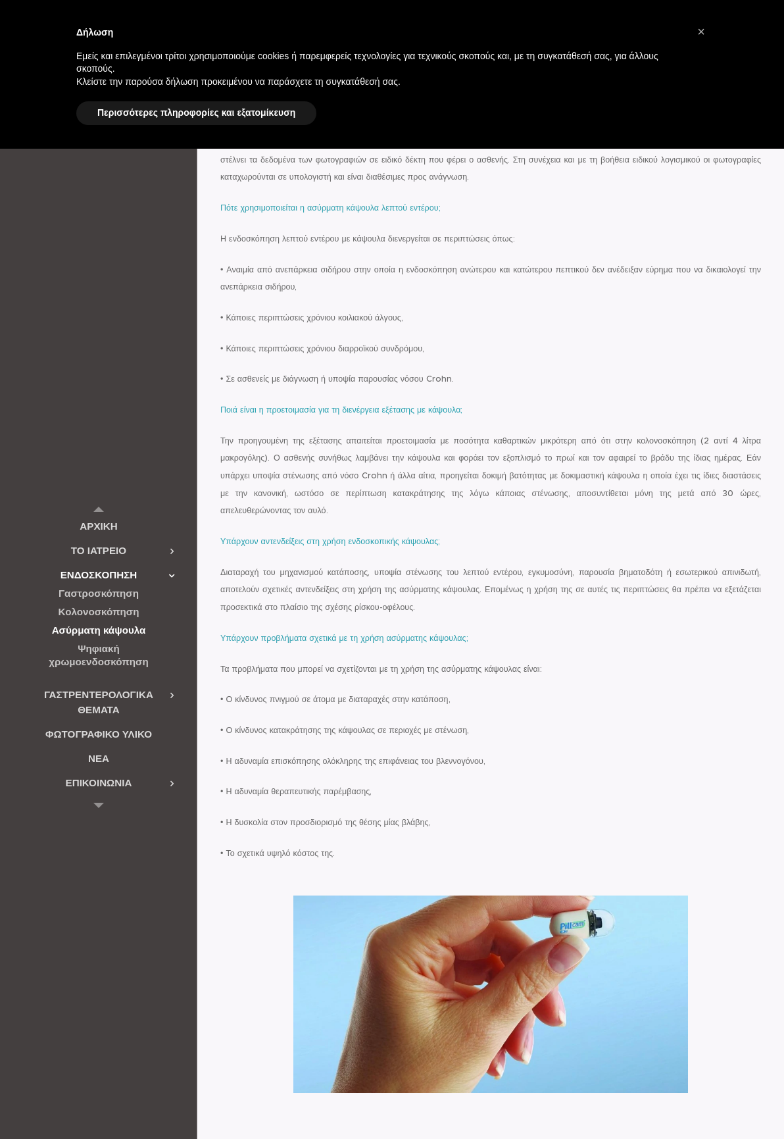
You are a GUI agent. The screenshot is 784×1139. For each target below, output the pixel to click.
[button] (701, 31)
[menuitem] (98, 526)
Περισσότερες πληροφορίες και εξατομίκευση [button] (196, 112)
